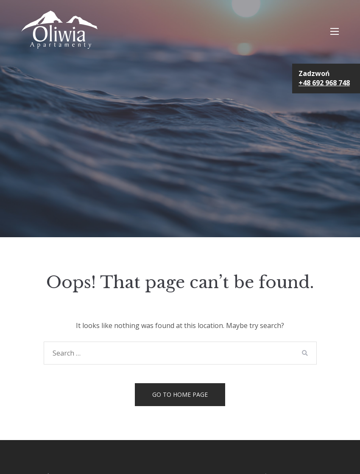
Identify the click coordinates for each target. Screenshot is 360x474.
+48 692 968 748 (324, 82)
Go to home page (180, 394)
